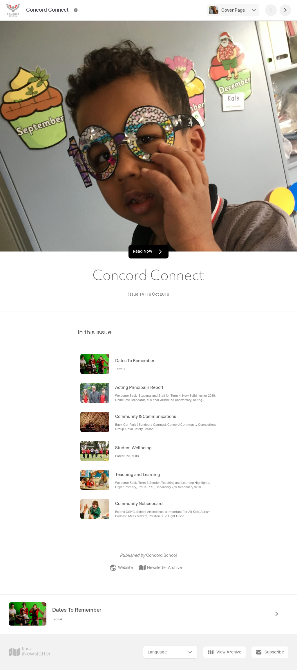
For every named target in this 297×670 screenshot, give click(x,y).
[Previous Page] (271, 10)
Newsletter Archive (160, 567)
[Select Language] (170, 652)
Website (121, 567)
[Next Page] (285, 10)
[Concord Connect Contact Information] (75, 10)
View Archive (224, 652)
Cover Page (233, 10)
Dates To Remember (77, 610)
